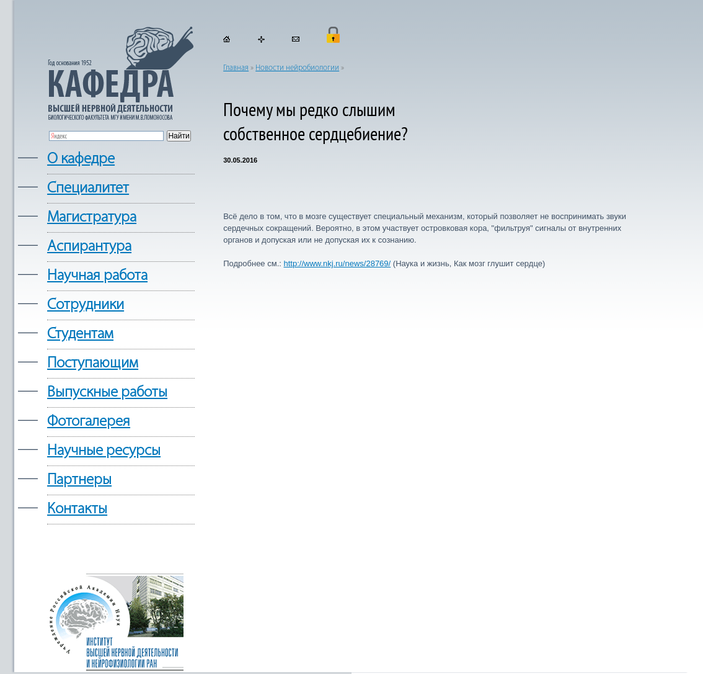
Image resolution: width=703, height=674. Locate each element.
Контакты (77, 509)
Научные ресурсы (104, 451)
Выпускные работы (107, 392)
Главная (236, 68)
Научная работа (97, 276)
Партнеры (79, 480)
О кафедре (81, 159)
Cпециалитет (88, 188)
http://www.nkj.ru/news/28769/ (337, 263)
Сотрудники (85, 305)
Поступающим (92, 363)
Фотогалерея (88, 421)
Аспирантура (89, 246)
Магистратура (91, 217)
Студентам (80, 334)
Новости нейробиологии (297, 68)
